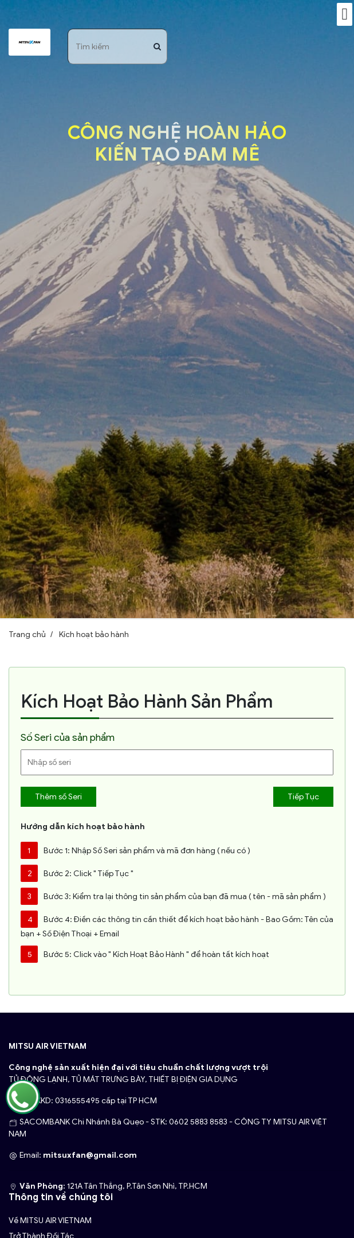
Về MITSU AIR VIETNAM (50, 1220)
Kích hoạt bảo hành (94, 634)
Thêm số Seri (58, 797)
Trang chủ (27, 634)
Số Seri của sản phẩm (68, 737)
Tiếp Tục (303, 797)
